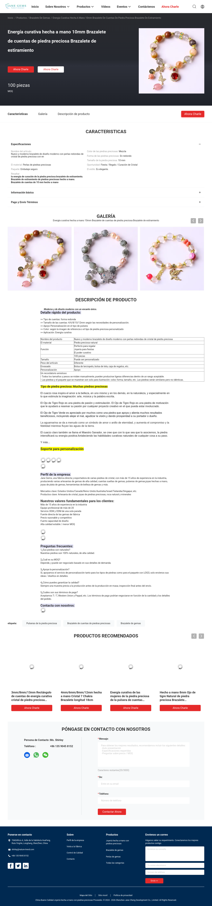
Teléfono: (104, 794)
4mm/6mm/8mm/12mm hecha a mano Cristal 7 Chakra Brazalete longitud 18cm (81, 696)
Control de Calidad (75, 853)
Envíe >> (154, 881)
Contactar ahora (111, 811)
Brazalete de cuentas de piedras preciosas (88, 623)
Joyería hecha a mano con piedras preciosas (117, 842)
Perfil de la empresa (75, 840)
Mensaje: (104, 738)
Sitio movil (102, 895)
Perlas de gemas (113, 857)
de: (101, 777)
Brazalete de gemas (39, 18)
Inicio (10, 18)
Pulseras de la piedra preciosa (41, 623)
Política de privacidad (123, 895)
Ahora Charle (20, 69)
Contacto (71, 859)
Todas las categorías (115, 863)
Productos (21, 18)
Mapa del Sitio (86, 895)
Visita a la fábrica (74, 846)
